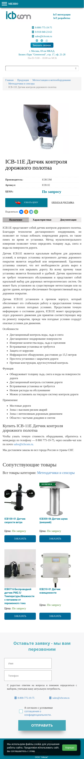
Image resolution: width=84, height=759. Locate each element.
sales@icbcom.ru (42, 36)
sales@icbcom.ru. (24, 444)
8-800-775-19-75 (42, 27)
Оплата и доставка (63, 202)
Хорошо (69, 747)
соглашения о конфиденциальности (37, 713)
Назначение (15, 219)
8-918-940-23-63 (42, 32)
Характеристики (42, 219)
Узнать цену (26, 203)
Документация (68, 219)
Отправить (42, 725)
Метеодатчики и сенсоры (56, 473)
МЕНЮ (10, 3)
